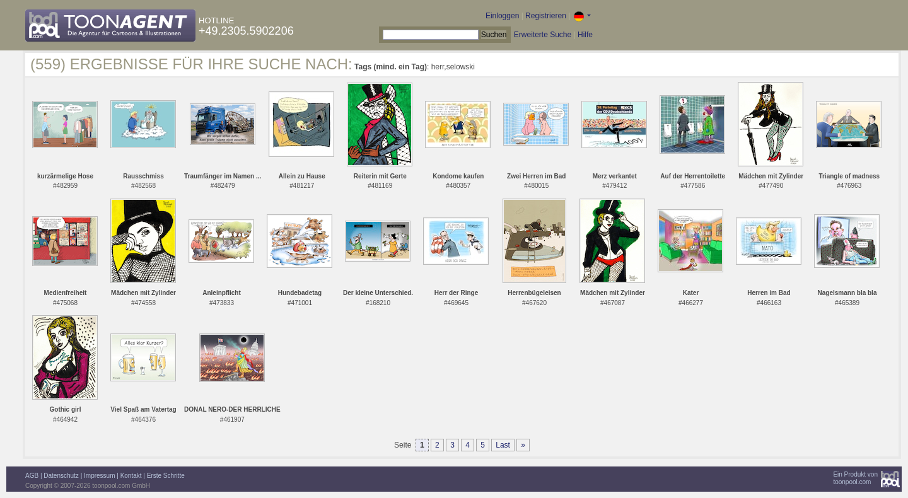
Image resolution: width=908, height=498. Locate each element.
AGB (31, 475)
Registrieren (545, 15)
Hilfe (585, 34)
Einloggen (502, 15)
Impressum (99, 475)
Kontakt (131, 475)
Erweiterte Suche (542, 34)
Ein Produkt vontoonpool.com (855, 478)
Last (503, 445)
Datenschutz (61, 475)
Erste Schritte (166, 475)
